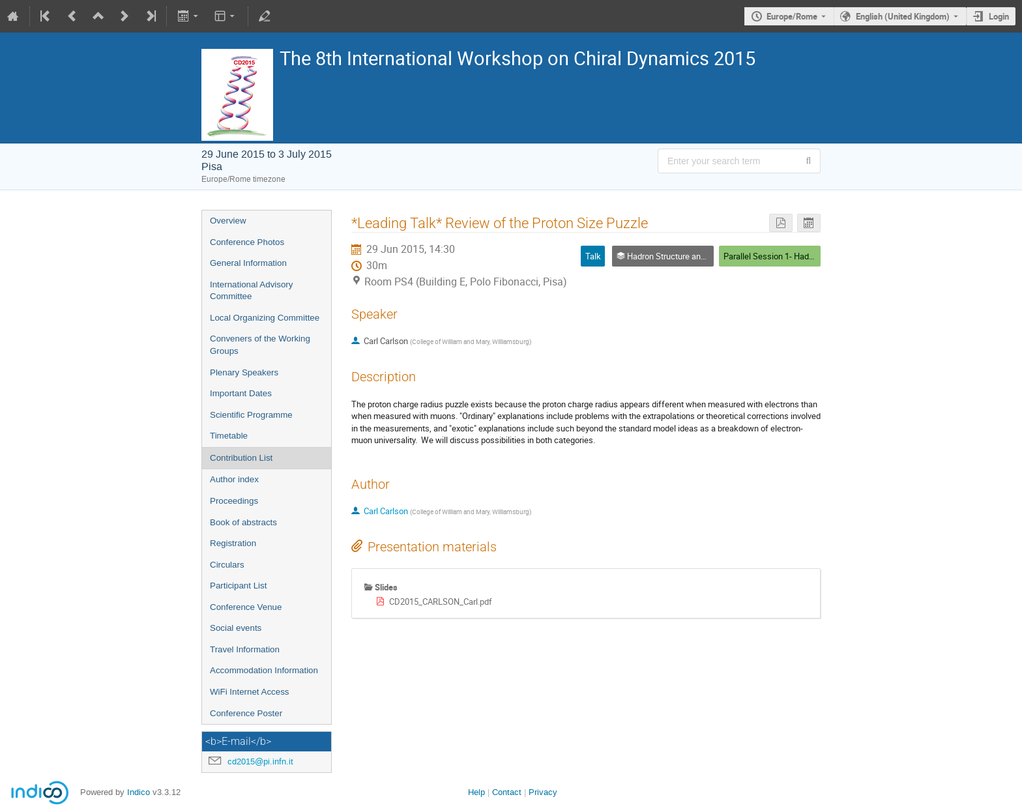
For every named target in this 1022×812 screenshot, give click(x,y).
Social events (235, 628)
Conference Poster (246, 713)
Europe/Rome (791, 16)
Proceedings (234, 501)
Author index (234, 479)
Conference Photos (247, 242)
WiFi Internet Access (249, 692)
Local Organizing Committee (264, 318)
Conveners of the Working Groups (260, 345)
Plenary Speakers (244, 372)
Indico (138, 792)
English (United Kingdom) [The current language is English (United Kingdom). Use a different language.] (903, 16)
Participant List (238, 585)
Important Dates (241, 393)
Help (476, 792)
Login (999, 16)
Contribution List (241, 458)
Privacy (543, 792)
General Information (248, 263)
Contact (506, 792)
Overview (228, 220)
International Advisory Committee (251, 291)
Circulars (227, 565)
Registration (233, 543)
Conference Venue (246, 607)
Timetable (229, 436)
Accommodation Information (264, 670)
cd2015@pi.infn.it (260, 761)
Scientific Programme (251, 415)
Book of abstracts (243, 522)
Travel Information (245, 649)
